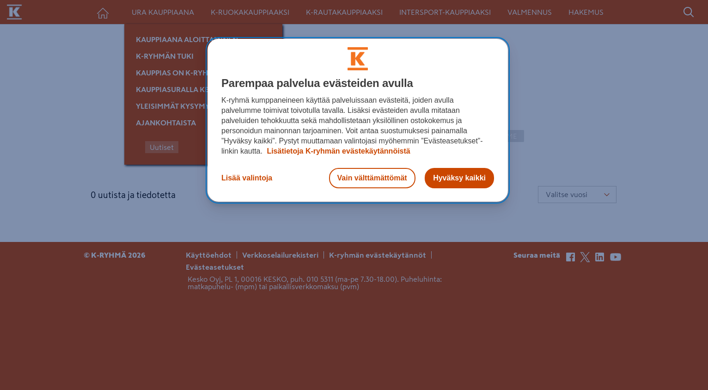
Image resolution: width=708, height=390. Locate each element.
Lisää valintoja (246, 178)
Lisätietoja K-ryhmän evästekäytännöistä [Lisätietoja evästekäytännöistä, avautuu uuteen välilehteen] (337, 151)
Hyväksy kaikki (459, 178)
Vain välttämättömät (372, 178)
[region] (358, 120)
